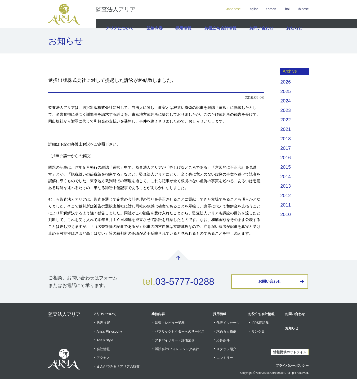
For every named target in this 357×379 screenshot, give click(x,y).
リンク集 (258, 331)
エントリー (224, 358)
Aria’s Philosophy (109, 331)
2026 (285, 81)
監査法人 (115, 9)
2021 (285, 129)
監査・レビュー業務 (170, 323)
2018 (285, 138)
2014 (285, 176)
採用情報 (184, 24)
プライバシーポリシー (292, 365)
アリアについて (119, 24)
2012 (285, 195)
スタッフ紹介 (226, 349)
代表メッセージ (228, 323)
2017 (285, 148)
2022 (285, 119)
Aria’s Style (105, 340)
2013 (285, 186)
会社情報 (103, 349)
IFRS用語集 (260, 323)
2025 (285, 91)
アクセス (103, 358)
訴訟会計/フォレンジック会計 (177, 349)
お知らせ (293, 24)
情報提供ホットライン (289, 352)
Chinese (303, 9)
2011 (285, 204)
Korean (270, 9)
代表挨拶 (103, 323)
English (253, 9)
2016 (285, 157)
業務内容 (154, 24)
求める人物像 (226, 331)
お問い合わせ (260, 24)
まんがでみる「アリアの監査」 (120, 366)
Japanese (233, 9)
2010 (285, 214)
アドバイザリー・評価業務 (175, 340)
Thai (286, 9)
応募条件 (223, 340)
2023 (285, 110)
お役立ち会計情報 (220, 24)
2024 (285, 100)
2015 (285, 167)
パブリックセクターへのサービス (180, 331)
